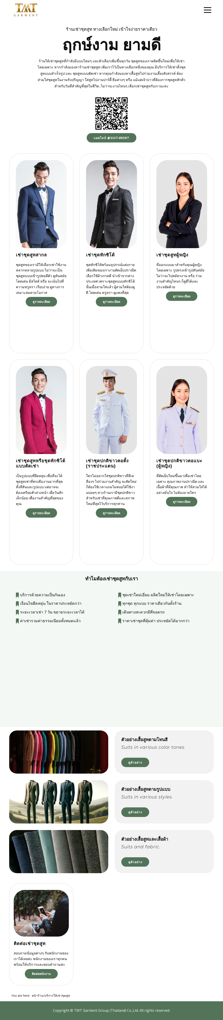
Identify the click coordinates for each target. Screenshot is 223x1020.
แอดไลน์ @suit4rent (111, 138)
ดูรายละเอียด (41, 302)
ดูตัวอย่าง (135, 762)
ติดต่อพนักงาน (41, 974)
